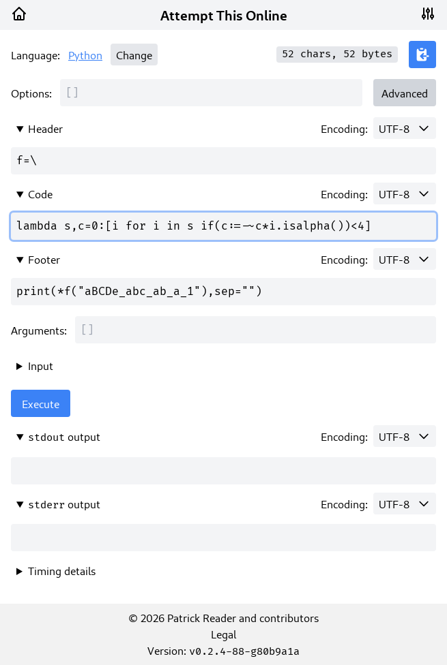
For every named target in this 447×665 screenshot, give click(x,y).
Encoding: (344, 128)
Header (45, 128)
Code (40, 193)
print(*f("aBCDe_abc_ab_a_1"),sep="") (223, 291)
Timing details (62, 570)
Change (134, 54)
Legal (223, 633)
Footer (44, 258)
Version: (223, 650)
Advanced (404, 92)
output (64, 436)
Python (85, 54)
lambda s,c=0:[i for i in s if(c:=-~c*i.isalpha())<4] (223, 226)
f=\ (223, 160)
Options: (31, 92)
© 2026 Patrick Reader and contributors (223, 617)
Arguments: (39, 329)
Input (40, 365)
